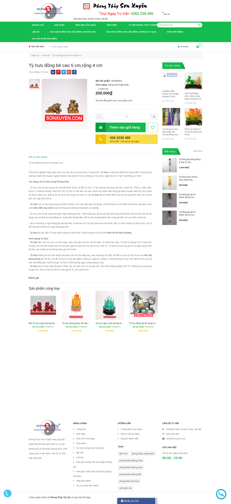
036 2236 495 (120, 138)
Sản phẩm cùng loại (44, 290)
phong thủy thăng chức (131, 462)
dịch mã (123, 455)
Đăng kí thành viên (130, 440)
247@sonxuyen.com (176, 440)
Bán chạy (170, 151)
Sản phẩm (112, 25)
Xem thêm (197, 151)
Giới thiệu (59, 25)
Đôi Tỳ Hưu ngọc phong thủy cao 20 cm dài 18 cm (52, 324)
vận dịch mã (125, 489)
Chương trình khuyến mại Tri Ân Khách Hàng (54, 47)
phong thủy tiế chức (129, 482)
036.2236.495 (172, 435)
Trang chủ (38, 25)
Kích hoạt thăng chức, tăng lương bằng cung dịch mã (193, 96)
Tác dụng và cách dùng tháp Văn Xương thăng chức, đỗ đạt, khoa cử (170, 132)
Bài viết (79, 454)
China (36, 72)
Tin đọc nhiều (172, 65)
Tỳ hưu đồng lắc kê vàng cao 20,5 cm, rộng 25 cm (152, 324)
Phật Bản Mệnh (175, 32)
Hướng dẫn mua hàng (131, 430)
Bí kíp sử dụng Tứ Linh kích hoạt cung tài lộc (193, 132)
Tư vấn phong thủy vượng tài (145, 25)
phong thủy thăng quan (131, 468)
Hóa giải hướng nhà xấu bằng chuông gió (72, 32)
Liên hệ (35, 32)
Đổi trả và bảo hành (130, 435)
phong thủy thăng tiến (130, 475)
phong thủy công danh (143, 455)
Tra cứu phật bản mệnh (44, 39)
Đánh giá (104, 89)
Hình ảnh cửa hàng (85, 25)
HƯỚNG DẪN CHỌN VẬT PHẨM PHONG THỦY (170, 94)
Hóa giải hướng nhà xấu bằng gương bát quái (131, 32)
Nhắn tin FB (130, 500)
